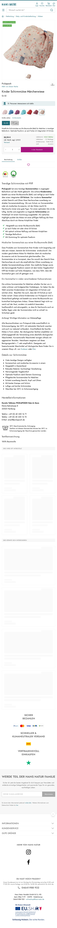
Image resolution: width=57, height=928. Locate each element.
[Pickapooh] (52, 84)
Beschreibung (8, 160)
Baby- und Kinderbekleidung (26, 16)
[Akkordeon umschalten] (28, 823)
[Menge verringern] (5, 149)
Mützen (40, 16)
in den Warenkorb (37, 150)
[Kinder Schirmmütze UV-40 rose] (36, 112)
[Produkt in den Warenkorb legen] (12, 149)
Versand (7, 142)
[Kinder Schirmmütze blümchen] (5, 112)
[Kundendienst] (54, 4)
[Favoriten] (42, 4)
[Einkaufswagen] (48, 4)
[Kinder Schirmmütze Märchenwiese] (42, 112)
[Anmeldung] (37, 4)
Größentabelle (16, 118)
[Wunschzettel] (28, 164)
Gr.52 (6, 123)
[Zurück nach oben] (53, 814)
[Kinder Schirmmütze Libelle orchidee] (17, 112)
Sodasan (24, 349)
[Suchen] (51, 10)
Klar (34, 349)
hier (17, 805)
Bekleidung (10, 16)
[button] (37, 4)
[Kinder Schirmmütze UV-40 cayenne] (29, 112)
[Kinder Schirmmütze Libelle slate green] (23, 112)
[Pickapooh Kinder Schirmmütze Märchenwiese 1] (28, 46)
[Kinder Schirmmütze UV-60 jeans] (11, 112)
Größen (19, 160)
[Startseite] (3, 16)
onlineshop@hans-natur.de (35, 899)
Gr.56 (15, 123)
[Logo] (9, 4)
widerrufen (28, 803)
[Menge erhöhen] (19, 149)
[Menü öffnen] (3, 10)
